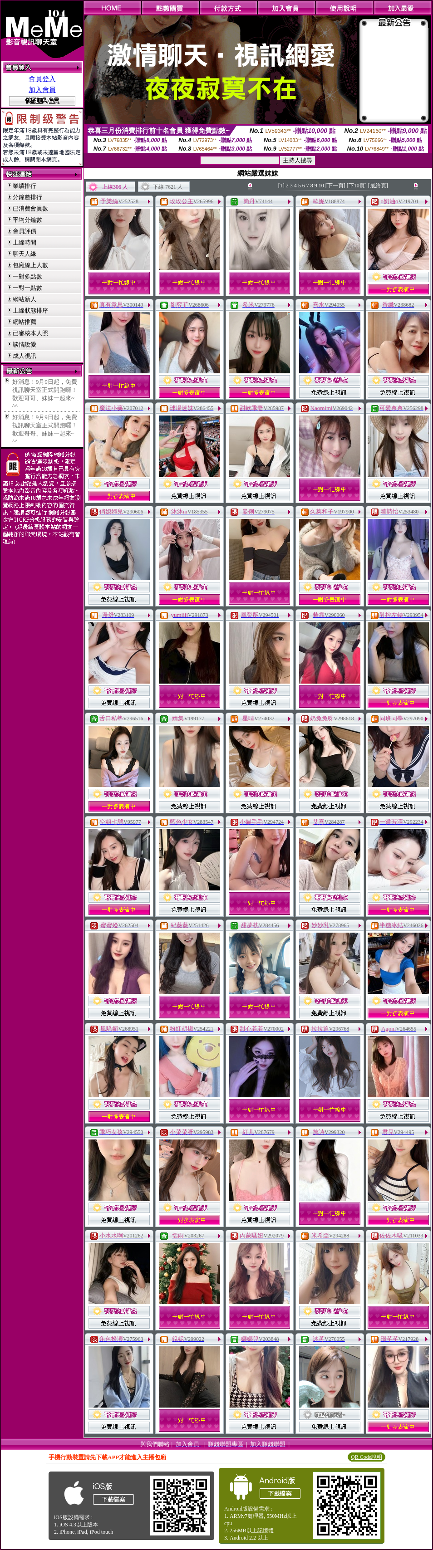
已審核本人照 (30, 333)
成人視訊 (24, 355)
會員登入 (42, 79)
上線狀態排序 (30, 310)
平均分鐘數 (27, 219)
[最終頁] (378, 185)
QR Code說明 (366, 1457)
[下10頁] (357, 185)
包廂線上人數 (30, 265)
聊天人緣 (24, 253)
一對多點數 (27, 276)
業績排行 (24, 185)
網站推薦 (24, 321)
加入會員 (42, 89)
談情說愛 (24, 344)
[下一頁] (335, 185)
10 (321, 185)
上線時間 (24, 242)
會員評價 (24, 231)
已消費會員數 (30, 208)
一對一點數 (27, 287)
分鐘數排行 (27, 197)
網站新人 (24, 299)
